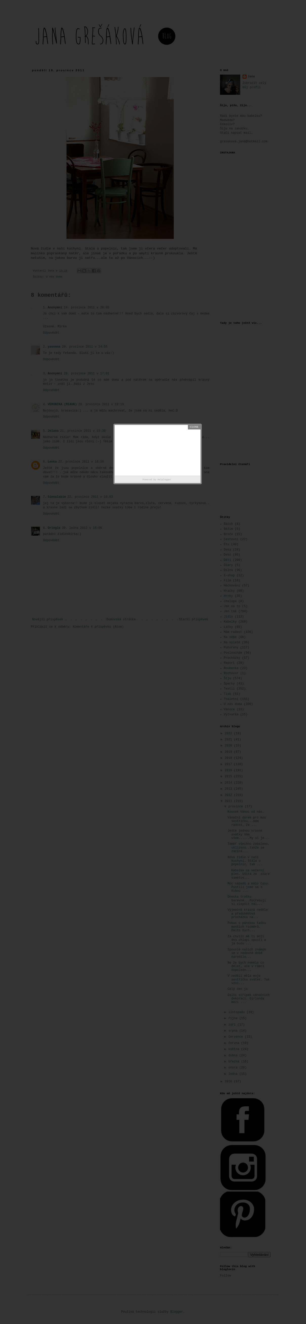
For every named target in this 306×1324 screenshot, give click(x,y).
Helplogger (164, 479)
